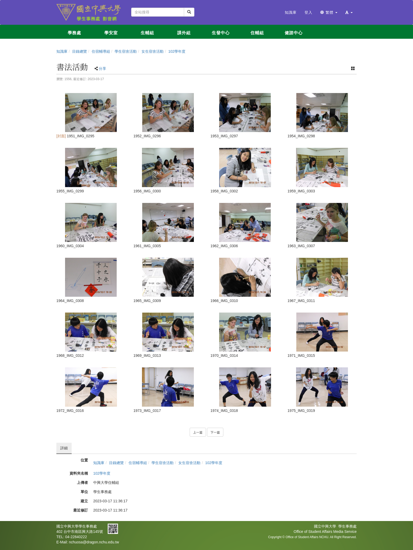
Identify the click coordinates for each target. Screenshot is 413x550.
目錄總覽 (79, 51)
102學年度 (176, 51)
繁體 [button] (328, 12)
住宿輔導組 (101, 51)
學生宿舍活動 (126, 51)
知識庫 (61, 51)
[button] (349, 12)
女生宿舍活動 (152, 51)
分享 (102, 68)
